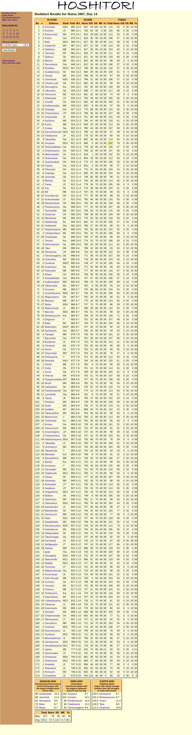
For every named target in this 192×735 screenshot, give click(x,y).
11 (3, 37)
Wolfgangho (51, 544)
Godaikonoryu (52, 72)
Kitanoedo (50, 270)
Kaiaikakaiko (51, 522)
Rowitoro (49, 402)
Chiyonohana (52, 113)
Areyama (49, 143)
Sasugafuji (50, 555)
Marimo (49, 60)
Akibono (49, 57)
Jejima (48, 649)
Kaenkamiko (51, 507)
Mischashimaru (53, 638)
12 (7, 37)
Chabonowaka (52, 615)
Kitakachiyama (52, 229)
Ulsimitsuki (50, 79)
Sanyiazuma (51, 642)
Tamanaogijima (53, 255)
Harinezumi (51, 514)
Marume (49, 312)
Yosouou (49, 585)
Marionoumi (51, 417)
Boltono (49, 495)
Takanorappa (52, 537)
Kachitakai (50, 540)
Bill (46, 192)
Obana (48, 477)
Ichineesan (50, 657)
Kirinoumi (50, 672)
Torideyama (51, 593)
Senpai (48, 75)
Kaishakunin (51, 529)
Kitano (48, 274)
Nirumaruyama (53, 525)
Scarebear (50, 675)
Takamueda (51, 285)
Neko (47, 518)
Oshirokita (50, 259)
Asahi (48, 405)
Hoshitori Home (9, 13)
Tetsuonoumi (51, 428)
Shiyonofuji (51, 353)
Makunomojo (52, 308)
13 (10, 37)
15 (17, 37)
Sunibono (50, 634)
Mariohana (50, 218)
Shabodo (49, 664)
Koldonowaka (52, 105)
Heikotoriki (50, 225)
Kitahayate (50, 98)
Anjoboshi (50, 45)
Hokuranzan (51, 158)
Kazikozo (50, 120)
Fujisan (49, 165)
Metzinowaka (52, 154)
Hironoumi (50, 94)
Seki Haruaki (51, 578)
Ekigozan (50, 319)
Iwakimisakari (52, 282)
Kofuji (48, 368)
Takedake (50, 443)
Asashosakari (52, 162)
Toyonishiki (51, 210)
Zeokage (49, 109)
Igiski (47, 552)
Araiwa (48, 128)
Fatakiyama (51, 135)
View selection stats (11, 63)
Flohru (48, 38)
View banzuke (8, 61)
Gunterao (50, 263)
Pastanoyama (52, 207)
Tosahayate (51, 237)
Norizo (48, 349)
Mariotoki (50, 454)
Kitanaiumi (50, 668)
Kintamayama (52, 150)
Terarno (49, 240)
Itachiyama (50, 330)
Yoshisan (49, 627)
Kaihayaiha (51, 387)
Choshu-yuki (51, 83)
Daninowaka (51, 653)
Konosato (50, 27)
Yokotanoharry (52, 233)
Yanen (48, 184)
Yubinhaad (50, 420)
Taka (47, 248)
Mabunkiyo (50, 327)
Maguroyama (52, 297)
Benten (48, 462)
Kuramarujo (51, 574)
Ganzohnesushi (53, 132)
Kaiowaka (50, 480)
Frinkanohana (52, 435)
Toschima (50, 567)
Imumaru (49, 582)
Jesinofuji (50, 177)
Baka (47, 323)
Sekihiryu (50, 49)
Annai (48, 372)
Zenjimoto (50, 214)
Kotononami (51, 34)
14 (14, 37)
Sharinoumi (51, 660)
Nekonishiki (51, 559)
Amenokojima (52, 432)
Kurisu (48, 124)
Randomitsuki (52, 203)
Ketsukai (49, 360)
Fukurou (49, 589)
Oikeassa (50, 604)
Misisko (49, 180)
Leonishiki (50, 394)
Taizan (48, 398)
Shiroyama (50, 252)
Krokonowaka (52, 199)
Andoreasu (50, 267)
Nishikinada (51, 222)
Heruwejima (51, 87)
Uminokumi (51, 447)
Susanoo (49, 289)
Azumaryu (50, 465)
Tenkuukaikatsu (53, 147)
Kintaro (48, 424)
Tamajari (49, 334)
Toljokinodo (51, 473)
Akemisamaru (52, 244)
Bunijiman (50, 342)
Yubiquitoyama (53, 600)
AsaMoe (49, 409)
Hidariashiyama (53, 439)
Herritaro (49, 612)
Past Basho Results (11, 17)
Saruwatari (50, 469)
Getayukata (51, 117)
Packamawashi (53, 390)
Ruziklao (49, 68)
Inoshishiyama (52, 293)
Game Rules (7, 15)
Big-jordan (50, 338)
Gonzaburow (51, 195)
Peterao (49, 375)
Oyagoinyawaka (53, 379)
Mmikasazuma (52, 315)
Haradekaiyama (53, 645)
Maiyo (48, 304)
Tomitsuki (50, 345)
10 (17, 33)
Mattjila (48, 563)
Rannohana (51, 64)
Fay (47, 188)
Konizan (49, 30)
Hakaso (49, 548)
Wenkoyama (51, 619)
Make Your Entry (9, 20)
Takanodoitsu (52, 413)
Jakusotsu (50, 90)
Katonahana (51, 597)
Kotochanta (51, 608)
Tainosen (49, 53)
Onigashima (51, 492)
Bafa (47, 42)
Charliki (49, 102)
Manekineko (51, 510)
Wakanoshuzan (53, 570)
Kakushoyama (52, 630)
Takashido (50, 139)
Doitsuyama (51, 357)
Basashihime (52, 458)
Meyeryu (49, 300)
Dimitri (48, 364)
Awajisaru (50, 488)
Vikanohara (51, 503)
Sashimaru (50, 499)
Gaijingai (49, 173)
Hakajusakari (52, 533)
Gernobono (51, 623)
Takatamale (51, 450)
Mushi (48, 383)
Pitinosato (50, 169)
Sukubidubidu (52, 278)
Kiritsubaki (50, 484)
